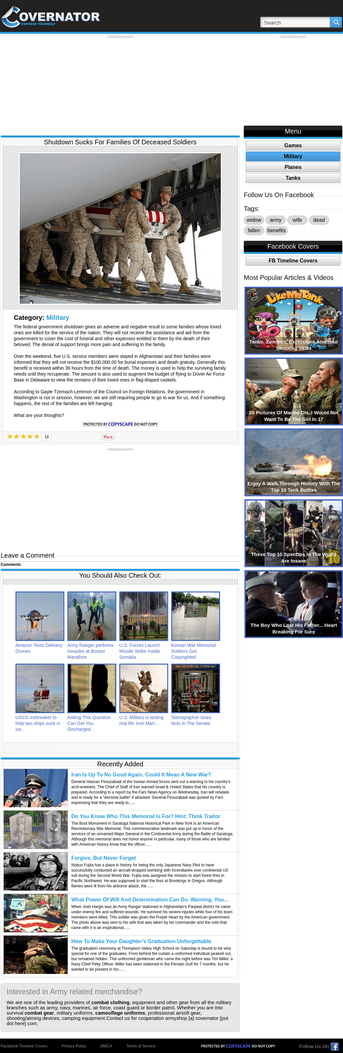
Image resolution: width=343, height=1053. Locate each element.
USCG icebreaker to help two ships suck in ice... (37, 723)
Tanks (293, 178)
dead (319, 220)
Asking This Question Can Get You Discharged (89, 723)
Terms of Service (140, 1046)
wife (297, 220)
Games (293, 145)
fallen (254, 230)
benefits (276, 230)
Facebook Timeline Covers (24, 1046)
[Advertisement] (120, 85)
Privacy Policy (73, 1046)
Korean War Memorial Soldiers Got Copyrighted (193, 651)
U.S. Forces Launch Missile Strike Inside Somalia (139, 651)
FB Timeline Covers (292, 260)
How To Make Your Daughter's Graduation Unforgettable (141, 941)
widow (254, 220)
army (276, 220)
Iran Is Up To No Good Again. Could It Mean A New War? (141, 774)
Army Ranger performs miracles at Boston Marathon (90, 651)
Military (57, 317)
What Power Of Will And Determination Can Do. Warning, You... (149, 899)
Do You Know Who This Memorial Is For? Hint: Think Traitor (145, 816)
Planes (293, 167)
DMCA (106, 1046)
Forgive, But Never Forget (103, 858)
